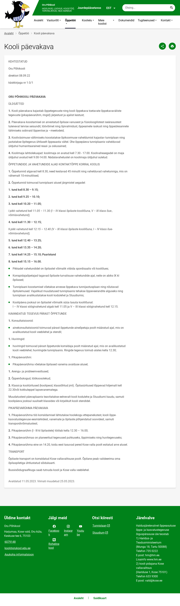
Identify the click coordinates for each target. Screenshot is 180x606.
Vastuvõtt (54, 22)
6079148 (10, 541)
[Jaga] (162, 46)
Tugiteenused (147, 22)
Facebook (54, 530)
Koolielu (88, 22)
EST (111, 8)
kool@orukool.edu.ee (17, 548)
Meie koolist (106, 22)
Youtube (80, 530)
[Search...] (172, 8)
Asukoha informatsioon (19, 554)
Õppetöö (70, 22)
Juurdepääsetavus (89, 8)
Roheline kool (54, 543)
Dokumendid (126, 20)
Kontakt (167, 22)
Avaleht (38, 20)
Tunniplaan (99, 525)
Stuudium (98, 532)
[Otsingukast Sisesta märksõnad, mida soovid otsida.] (148, 7)
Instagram (68, 530)
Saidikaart (99, 598)
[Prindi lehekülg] (172, 46)
